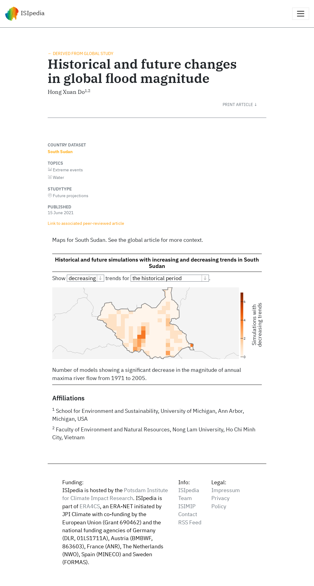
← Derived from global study (80, 53)
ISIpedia (25, 13)
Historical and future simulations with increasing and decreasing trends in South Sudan (157, 262)
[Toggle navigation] (300, 14)
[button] (244, 104)
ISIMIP (187, 506)
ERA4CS (90, 506)
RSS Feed (189, 522)
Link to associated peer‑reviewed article (86, 223)
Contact (187, 514)
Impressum (225, 490)
